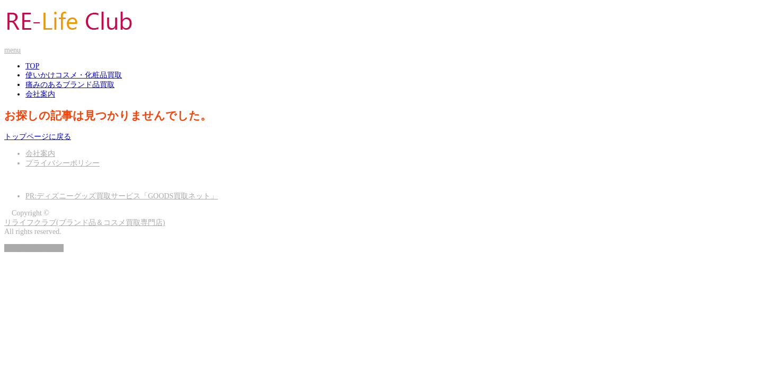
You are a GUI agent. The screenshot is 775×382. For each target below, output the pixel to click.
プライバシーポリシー (62, 163)
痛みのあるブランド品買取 (70, 85)
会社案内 (40, 94)
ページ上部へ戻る (34, 248)
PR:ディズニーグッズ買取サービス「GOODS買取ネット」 (121, 196)
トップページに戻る (37, 137)
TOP (32, 66)
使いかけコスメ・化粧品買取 (73, 75)
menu (12, 50)
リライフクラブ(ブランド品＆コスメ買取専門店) (84, 223)
